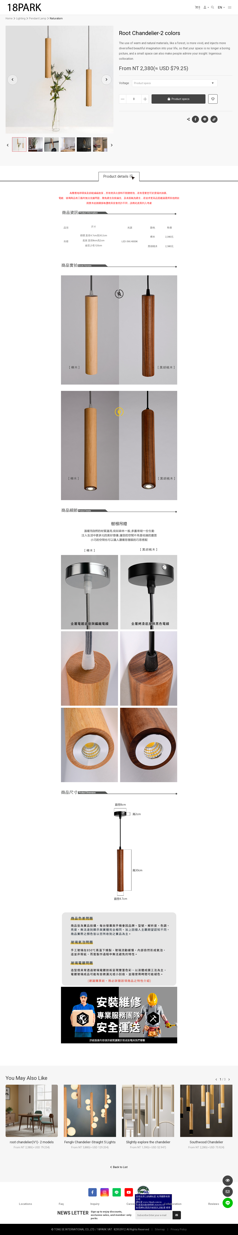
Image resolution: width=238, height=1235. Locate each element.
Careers (131, 1204)
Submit (176, 1215)
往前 (216, 1079)
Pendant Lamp (37, 18)
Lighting (20, 18)
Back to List (120, 1167)
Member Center (205, 7)
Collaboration (172, 1204)
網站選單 (229, 7)
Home (9, 18)
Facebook (195, 119)
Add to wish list (212, 98)
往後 (229, 1079)
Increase (145, 99)
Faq (61, 1204)
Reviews (213, 1204)
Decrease (122, 99)
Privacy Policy (179, 1229)
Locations (25, 1204)
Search (212, 7)
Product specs (174, 83)
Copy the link (214, 118)
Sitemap (160, 1229)
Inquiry (94, 1204)
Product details (115, 176)
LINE (204, 119)
